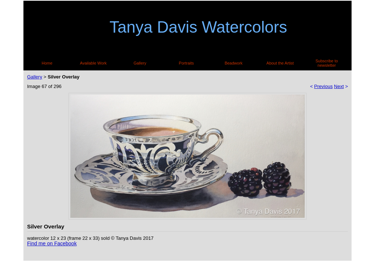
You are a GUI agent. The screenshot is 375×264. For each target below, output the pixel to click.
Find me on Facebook (52, 243)
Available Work (93, 63)
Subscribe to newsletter (327, 63)
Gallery (140, 63)
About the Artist (280, 63)
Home (47, 63)
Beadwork (233, 63)
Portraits (186, 63)
